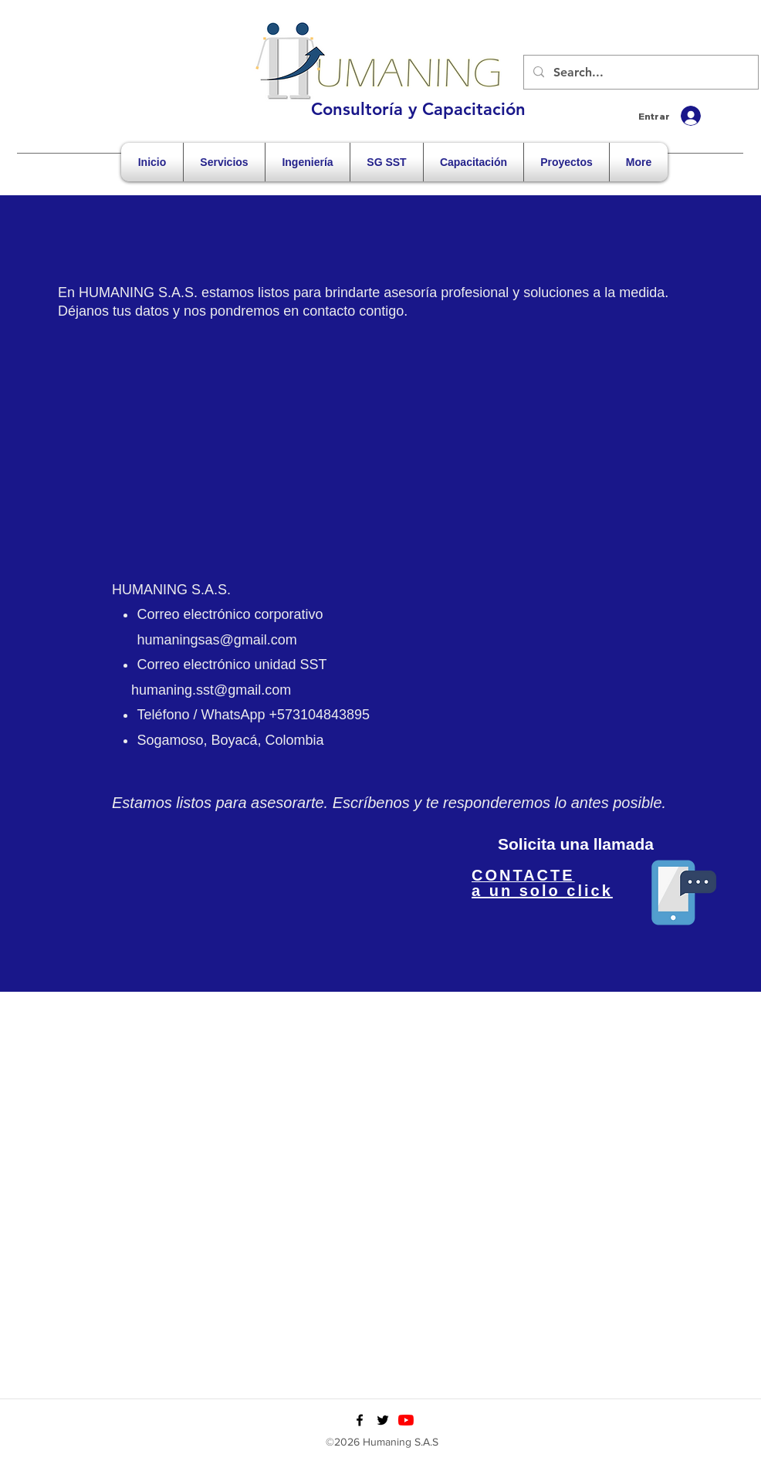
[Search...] (639, 73)
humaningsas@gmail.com (216, 640)
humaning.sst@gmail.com (211, 690)
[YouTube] (406, 1420)
